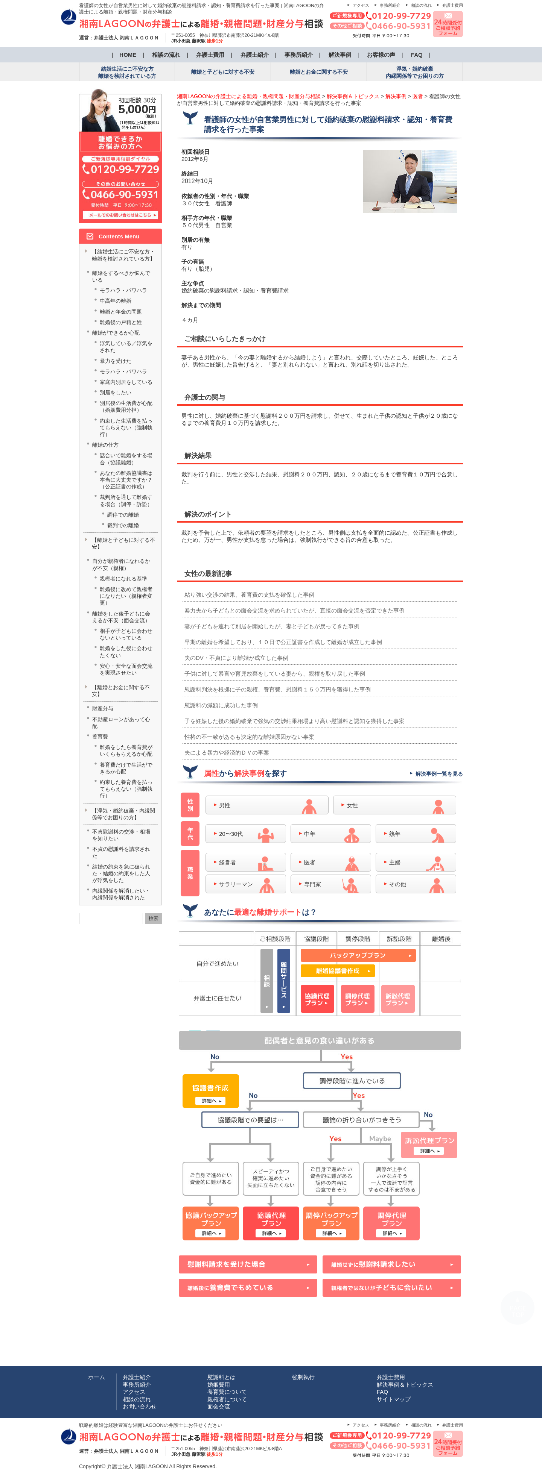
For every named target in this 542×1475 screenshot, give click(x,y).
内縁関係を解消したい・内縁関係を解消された (121, 894)
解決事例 (340, 55)
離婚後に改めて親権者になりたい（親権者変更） (126, 596)
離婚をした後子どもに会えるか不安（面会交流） (121, 617)
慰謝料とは (221, 1377)
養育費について (227, 1392)
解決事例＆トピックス (405, 1384)
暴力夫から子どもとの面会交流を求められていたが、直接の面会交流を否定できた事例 (294, 610)
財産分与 (102, 708)
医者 (309, 862)
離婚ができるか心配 (116, 333)
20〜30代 (231, 834)
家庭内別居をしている (126, 382)
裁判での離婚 (123, 525)
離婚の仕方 (105, 445)
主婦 (394, 862)
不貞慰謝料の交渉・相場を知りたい (121, 835)
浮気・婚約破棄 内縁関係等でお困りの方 (415, 72)
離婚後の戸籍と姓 (121, 322)
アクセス (361, 5)
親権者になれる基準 (123, 579)
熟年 (394, 834)
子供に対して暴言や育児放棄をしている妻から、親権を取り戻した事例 (274, 673)
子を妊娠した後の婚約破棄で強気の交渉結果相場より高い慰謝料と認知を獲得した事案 (294, 721)
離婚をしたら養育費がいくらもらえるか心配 (126, 750)
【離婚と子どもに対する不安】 (123, 543)
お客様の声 (381, 55)
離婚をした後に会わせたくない (126, 651)
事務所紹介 (390, 5)
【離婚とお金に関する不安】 (121, 690)
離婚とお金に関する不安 (319, 72)
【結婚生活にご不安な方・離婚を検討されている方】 (123, 255)
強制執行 (303, 1377)
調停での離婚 (123, 515)
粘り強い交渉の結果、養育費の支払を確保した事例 (249, 594)
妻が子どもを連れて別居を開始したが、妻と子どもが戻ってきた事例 (271, 626)
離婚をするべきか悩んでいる (121, 276)
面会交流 (218, 1406)
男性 (224, 805)
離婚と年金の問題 (121, 312)
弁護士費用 (452, 5)
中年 (309, 834)
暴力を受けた (115, 361)
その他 (397, 884)
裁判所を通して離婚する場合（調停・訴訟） (126, 500)
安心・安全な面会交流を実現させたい (126, 669)
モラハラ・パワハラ (123, 290)
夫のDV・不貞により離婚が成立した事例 (236, 658)
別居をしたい (115, 393)
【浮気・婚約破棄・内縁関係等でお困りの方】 (123, 814)
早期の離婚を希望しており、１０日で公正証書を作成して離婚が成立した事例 (283, 642)
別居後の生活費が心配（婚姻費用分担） (126, 406)
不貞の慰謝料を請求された (121, 852)
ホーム (96, 1377)
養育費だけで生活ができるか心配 (126, 768)
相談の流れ (421, 5)
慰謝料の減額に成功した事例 (221, 705)
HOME (127, 55)
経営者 (227, 862)
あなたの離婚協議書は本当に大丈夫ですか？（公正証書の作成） (126, 480)
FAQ (417, 55)
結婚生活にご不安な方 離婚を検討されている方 (127, 72)
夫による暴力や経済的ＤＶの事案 (226, 752)
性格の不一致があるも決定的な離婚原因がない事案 (249, 737)
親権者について (227, 1399)
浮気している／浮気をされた (126, 346)
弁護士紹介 (255, 55)
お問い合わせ (140, 1406)
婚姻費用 (218, 1384)
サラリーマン (236, 884)
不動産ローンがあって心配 (121, 722)
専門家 (312, 884)
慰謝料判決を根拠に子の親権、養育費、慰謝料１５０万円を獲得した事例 (277, 689)
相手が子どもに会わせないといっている (126, 634)
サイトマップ (394, 1399)
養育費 (100, 737)
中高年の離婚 (115, 301)
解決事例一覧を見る (439, 774)
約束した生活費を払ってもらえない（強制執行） (126, 427)
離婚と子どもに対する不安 (222, 72)
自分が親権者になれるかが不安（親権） (121, 564)
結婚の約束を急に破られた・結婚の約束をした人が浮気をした (121, 873)
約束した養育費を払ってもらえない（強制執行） (126, 789)
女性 (352, 805)
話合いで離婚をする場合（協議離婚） (126, 458)
